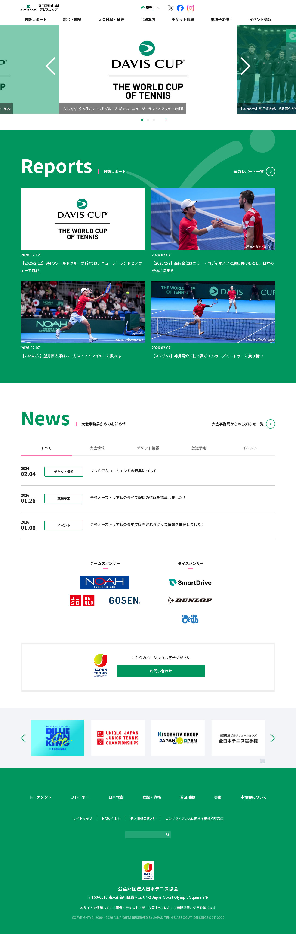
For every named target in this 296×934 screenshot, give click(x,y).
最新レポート (36, 19)
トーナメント (40, 797)
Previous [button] (50, 75)
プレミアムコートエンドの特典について (123, 470)
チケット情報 (183, 19)
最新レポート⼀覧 (249, 171)
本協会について (254, 797)
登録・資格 (151, 797)
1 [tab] (142, 120)
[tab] (46, 448)
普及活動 (187, 797)
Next (270, 738)
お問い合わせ (161, 671)
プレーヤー (80, 797)
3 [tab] (154, 120)
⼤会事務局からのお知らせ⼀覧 (238, 423)
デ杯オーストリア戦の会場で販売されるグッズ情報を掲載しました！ (147, 524)
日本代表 (115, 797)
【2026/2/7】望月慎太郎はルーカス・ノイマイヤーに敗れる (71, 355)
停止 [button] (166, 120)
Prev (26, 738)
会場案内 (148, 19)
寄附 (218, 797)
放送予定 (198, 447)
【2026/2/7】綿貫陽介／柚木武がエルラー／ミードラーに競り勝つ (207, 355)
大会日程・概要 (111, 19)
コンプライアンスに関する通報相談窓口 (194, 818)
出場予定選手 (222, 19)
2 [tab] (148, 120)
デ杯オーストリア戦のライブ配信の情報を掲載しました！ (138, 497)
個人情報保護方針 (143, 818)
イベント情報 (260, 19)
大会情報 (97, 447)
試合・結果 (72, 19)
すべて (46, 447)
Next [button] (245, 75)
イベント (249, 447)
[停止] (262, 761)
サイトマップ (82, 818)
